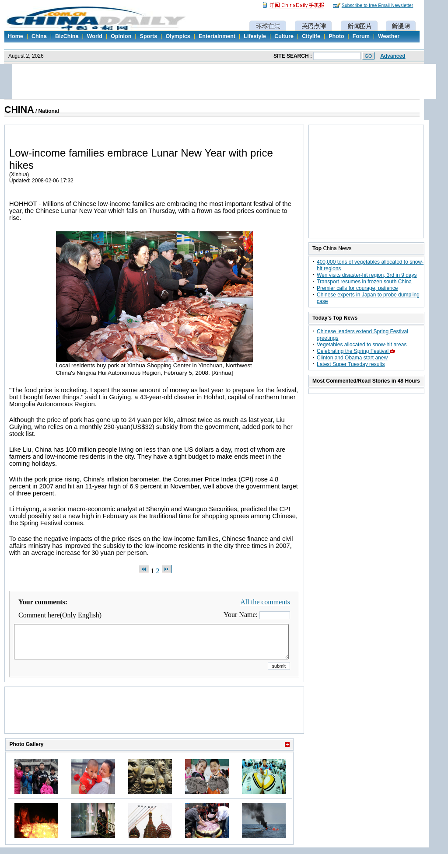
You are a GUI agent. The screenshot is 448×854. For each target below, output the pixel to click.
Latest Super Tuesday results (351, 364)
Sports (149, 36)
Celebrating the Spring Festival (357, 351)
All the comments (265, 602)
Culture (284, 36)
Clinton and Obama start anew (352, 358)
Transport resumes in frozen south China (364, 282)
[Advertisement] (154, 721)
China (39, 36)
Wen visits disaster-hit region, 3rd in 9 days (367, 275)
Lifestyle (255, 36)
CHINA (19, 110)
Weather (388, 36)
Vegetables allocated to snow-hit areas (361, 345)
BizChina (66, 36)
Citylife (311, 36)
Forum (361, 36)
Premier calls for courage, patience (357, 288)
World (94, 36)
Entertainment (217, 36)
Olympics (177, 36)
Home (15, 36)
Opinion (121, 36)
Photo (336, 36)
